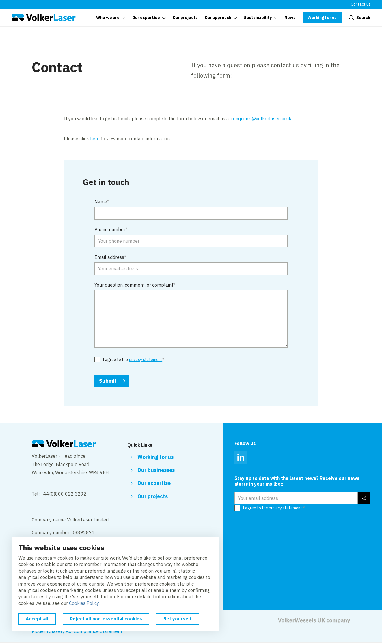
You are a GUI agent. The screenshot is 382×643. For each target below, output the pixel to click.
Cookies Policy (84, 603)
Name (100, 202)
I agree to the (132, 359)
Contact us (360, 4)
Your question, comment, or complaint (133, 285)
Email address (109, 257)
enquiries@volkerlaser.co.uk (262, 119)
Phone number (109, 229)
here (95, 138)
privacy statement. (286, 508)
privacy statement (145, 359)
